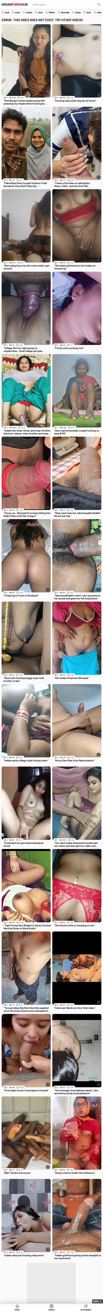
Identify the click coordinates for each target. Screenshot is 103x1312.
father (52, 12)
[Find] (99, 4)
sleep (78, 12)
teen (40, 12)
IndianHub (15, 4)
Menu (96, 1301)
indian (29, 12)
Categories (85, 1310)
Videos (51, 1310)
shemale (65, 12)
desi (89, 12)
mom (17, 12)
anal (7, 12)
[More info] (48, 95)
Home (17, 1310)
